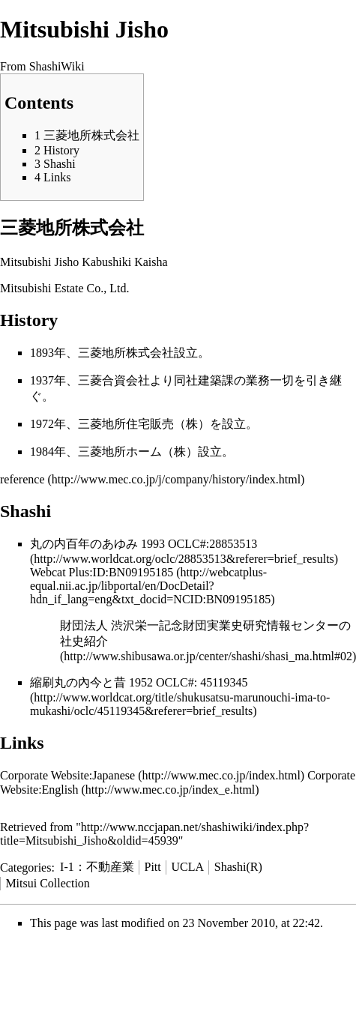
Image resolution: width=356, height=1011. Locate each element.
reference (22, 479)
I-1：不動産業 (97, 866)
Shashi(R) (238, 866)
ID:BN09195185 (133, 572)
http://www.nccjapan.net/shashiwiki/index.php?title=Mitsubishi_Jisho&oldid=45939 (154, 834)
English (60, 789)
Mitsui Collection (47, 883)
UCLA (188, 866)
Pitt (153, 866)
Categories (25, 866)
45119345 (223, 682)
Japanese (113, 775)
